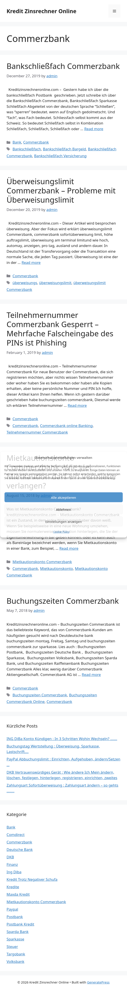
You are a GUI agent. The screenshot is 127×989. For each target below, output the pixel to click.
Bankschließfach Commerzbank (63, 66)
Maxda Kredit (18, 894)
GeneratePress (98, 982)
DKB (10, 856)
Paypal (12, 909)
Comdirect (15, 834)
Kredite (13, 886)
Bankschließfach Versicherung (60, 155)
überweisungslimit (55, 282)
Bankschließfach (26, 148)
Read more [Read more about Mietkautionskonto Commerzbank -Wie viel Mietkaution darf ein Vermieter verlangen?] (68, 548)
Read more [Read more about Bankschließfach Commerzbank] (93, 128)
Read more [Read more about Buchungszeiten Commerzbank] (91, 674)
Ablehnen (63, 509)
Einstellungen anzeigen (63, 521)
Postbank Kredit (20, 924)
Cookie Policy (61, 532)
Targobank (16, 954)
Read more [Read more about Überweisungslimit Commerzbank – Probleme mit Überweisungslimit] (31, 262)
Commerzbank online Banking (66, 425)
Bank (16, 142)
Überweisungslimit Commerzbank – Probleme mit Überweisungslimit (61, 190)
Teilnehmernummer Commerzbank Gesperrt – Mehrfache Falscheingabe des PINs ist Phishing (60, 329)
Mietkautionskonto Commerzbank (42, 561)
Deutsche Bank (20, 849)
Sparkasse (15, 939)
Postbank (15, 916)
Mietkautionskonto (56, 568)
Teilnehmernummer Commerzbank (37, 432)
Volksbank (15, 961)
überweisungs (24, 282)
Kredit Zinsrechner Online (41, 11)
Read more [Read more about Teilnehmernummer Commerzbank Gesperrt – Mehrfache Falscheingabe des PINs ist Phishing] (77, 405)
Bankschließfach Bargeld (64, 148)
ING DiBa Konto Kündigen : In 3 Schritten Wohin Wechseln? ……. (62, 738)
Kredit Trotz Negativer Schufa (32, 879)
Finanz (12, 864)
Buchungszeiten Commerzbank (63, 601)
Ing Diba (14, 871)
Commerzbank (36, 142)
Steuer (12, 946)
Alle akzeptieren (63, 497)
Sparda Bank (18, 931)
